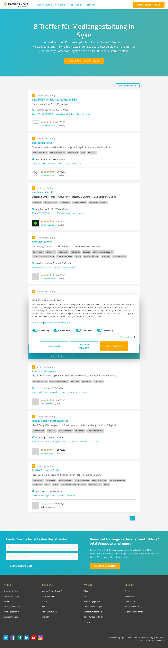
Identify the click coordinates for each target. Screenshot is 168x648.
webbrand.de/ (79, 213)
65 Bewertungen (48, 125)
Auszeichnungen (10, 616)
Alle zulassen (114, 347)
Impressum (45, 324)
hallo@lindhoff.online (65, 113)
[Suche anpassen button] (128, 85)
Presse (112, 591)
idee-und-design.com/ (89, 441)
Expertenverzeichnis (117, 611)
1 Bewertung (46, 403)
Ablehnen (54, 347)
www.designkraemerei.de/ (69, 163)
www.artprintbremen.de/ (65, 266)
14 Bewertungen (48, 278)
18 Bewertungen (48, 224)
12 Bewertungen (48, 175)
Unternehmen (43, 596)
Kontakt (40, 616)
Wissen (76, 591)
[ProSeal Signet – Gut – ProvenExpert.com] (154, 596)
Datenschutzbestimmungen (65, 324)
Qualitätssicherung (146, 637)
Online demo (114, 601)
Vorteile (6, 601)
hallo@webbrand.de (61, 213)
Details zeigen (118, 338)
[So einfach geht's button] (105, 566)
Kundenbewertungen (82, 606)
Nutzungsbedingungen (116, 637)
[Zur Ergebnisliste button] (21, 566)
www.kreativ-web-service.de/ (74, 392)
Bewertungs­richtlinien (82, 616)
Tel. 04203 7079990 (41, 441)
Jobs (38, 606)
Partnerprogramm (11, 611)
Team (39, 601)
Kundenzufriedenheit (82, 611)
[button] (44, 4)
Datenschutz (132, 637)
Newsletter (113, 596)
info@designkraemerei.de (43, 163)
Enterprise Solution (11, 606)
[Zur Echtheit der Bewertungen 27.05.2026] (154, 617)
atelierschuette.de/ (67, 495)
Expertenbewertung (117, 606)
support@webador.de (41, 266)
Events (76, 622)
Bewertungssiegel (11, 591)
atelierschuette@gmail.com (44, 495)
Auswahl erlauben (84, 347)
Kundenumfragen (11, 596)
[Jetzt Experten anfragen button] (84, 61)
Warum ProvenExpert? (46, 591)
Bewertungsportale (81, 601)
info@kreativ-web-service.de (45, 392)
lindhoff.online (83, 113)
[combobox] (42, 547)
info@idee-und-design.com (65, 441)
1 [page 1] (132, 518)
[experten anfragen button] (149, 5)
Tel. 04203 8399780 (41, 213)
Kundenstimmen (44, 611)
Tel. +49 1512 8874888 (42, 113)
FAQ (74, 596)
